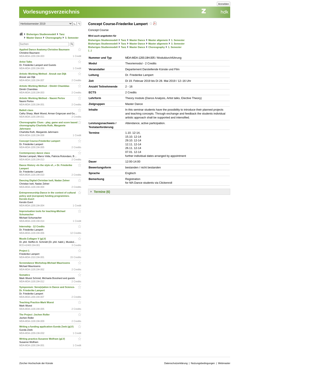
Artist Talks (26, 61)
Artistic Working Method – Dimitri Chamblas (44, 86)
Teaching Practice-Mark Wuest (36, 302)
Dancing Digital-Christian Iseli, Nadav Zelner (44, 180)
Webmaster (224, 363)
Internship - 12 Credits (32, 226)
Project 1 (24, 250)
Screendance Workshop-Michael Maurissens (45, 263)
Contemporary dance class (35, 153)
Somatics (25, 275)
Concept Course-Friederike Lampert (40, 141)
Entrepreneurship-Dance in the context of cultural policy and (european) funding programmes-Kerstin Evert (47, 195)
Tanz (62, 34)
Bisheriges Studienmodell (41, 34)
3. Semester (71, 37)
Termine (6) (102, 191)
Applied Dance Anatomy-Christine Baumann (44, 49)
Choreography (53, 37)
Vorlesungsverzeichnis (51, 12)
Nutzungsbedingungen (203, 363)
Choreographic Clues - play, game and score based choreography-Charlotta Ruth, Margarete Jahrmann (48, 125)
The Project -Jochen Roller (34, 314)
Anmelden (223, 4)
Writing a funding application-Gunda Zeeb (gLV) (46, 326)
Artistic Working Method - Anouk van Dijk (43, 73)
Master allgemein (158, 40)
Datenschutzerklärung (176, 363)
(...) (90, 50)
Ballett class (26, 110)
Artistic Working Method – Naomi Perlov (42, 98)
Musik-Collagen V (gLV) (32, 238)
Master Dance (34, 37)
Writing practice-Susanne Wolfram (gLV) (42, 338)
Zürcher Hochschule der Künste (36, 363)
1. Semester (178, 40)
